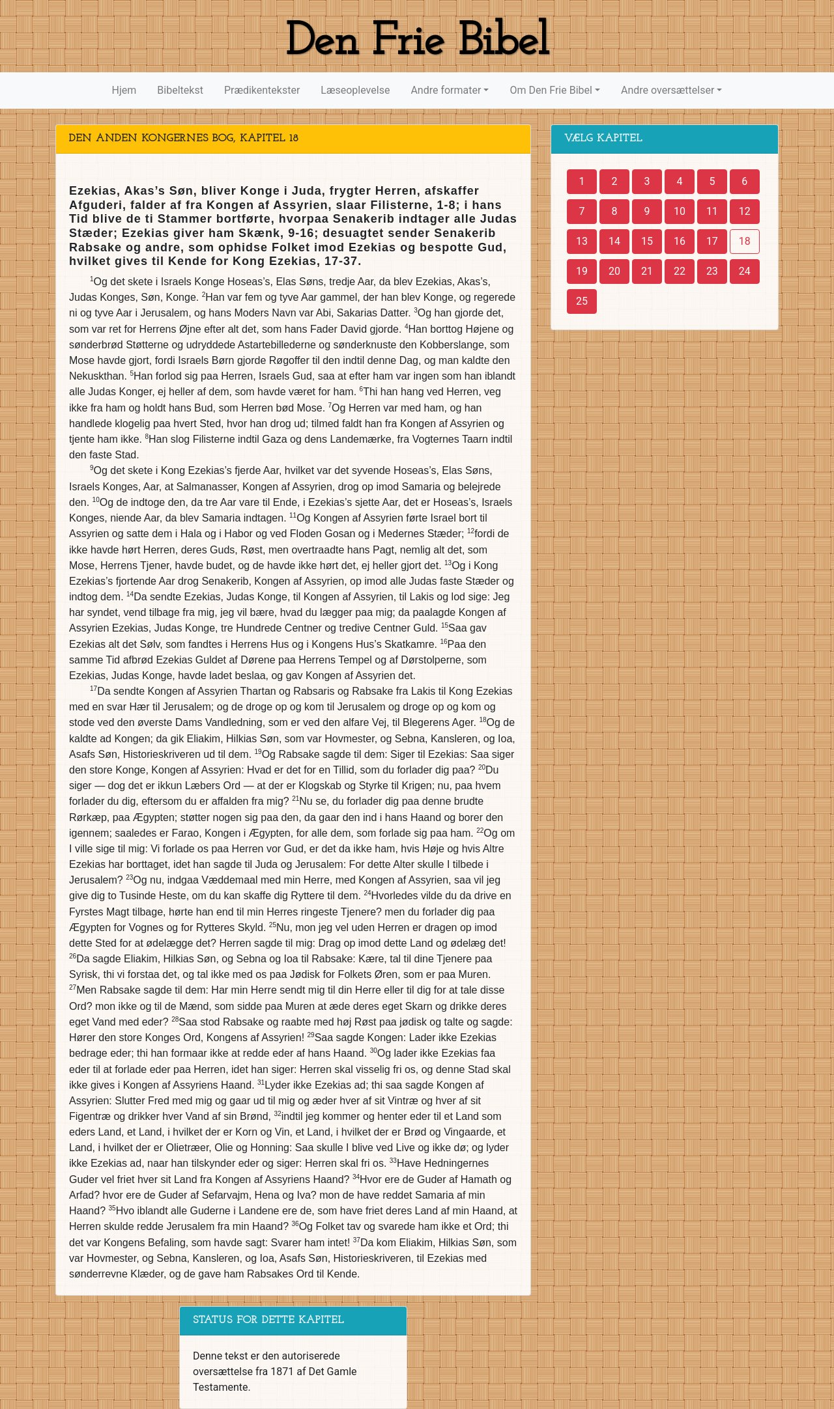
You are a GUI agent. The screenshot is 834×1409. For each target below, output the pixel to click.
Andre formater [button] (445, 90)
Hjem (124, 90)
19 (582, 271)
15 (647, 241)
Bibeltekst (180, 90)
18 (745, 241)
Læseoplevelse (355, 90)
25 (582, 301)
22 (679, 271)
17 (712, 241)
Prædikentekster (262, 90)
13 (582, 241)
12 (745, 211)
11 (712, 211)
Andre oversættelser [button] (667, 90)
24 (745, 271)
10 (679, 211)
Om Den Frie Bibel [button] (551, 90)
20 (614, 271)
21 (647, 271)
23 (712, 271)
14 (614, 241)
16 (679, 241)
